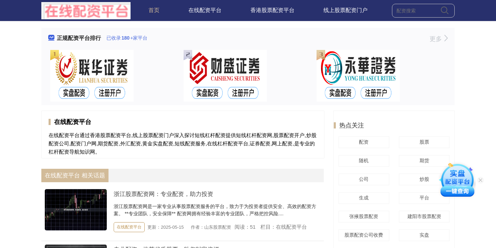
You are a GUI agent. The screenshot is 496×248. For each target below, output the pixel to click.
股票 (423, 142)
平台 (423, 197)
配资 (362, 142)
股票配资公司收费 (363, 235)
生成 (362, 197)
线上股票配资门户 (345, 10)
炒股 (423, 179)
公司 (362, 179)
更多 (439, 38)
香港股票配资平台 (272, 10)
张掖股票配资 (362, 216)
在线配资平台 (204, 10)
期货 (423, 160)
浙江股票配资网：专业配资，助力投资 (163, 194)
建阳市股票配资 (423, 216)
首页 (153, 10)
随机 (362, 160)
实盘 (423, 235)
